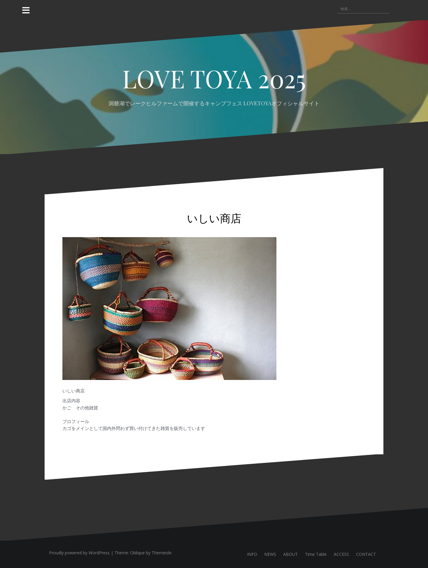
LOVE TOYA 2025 (214, 78)
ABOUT (290, 554)
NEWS (270, 554)
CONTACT (366, 554)
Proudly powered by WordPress (79, 553)
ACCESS (341, 554)
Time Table (316, 554)
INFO (252, 554)
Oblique (137, 553)
